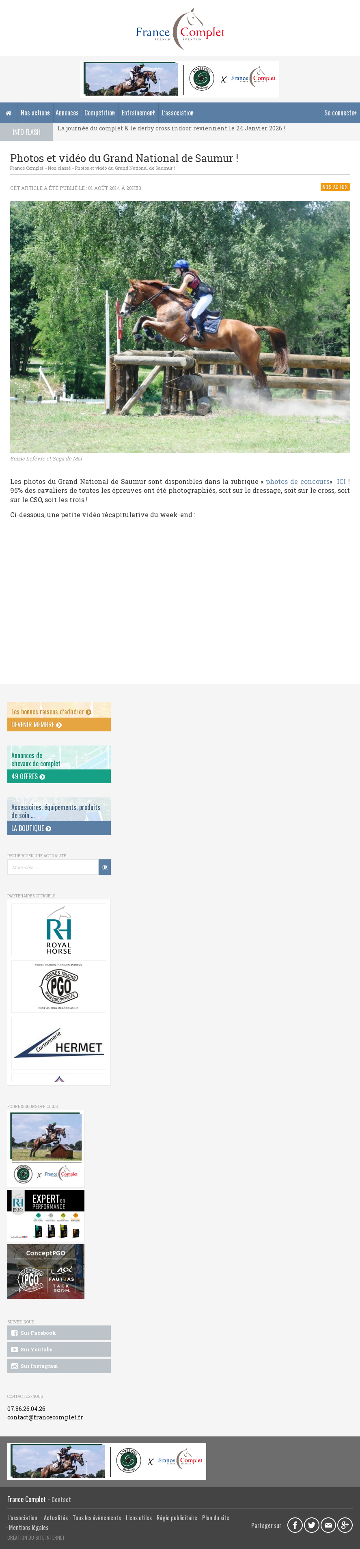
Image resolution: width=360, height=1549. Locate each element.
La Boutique (31, 828)
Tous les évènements (97, 1517)
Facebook (295, 1525)
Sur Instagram (34, 1366)
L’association (178, 112)
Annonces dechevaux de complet (35, 759)
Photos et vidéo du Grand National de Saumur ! (125, 168)
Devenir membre (36, 724)
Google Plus (345, 1525)
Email (328, 1525)
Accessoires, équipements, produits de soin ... (55, 811)
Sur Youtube (31, 1349)
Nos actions (35, 112)
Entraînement (138, 112)
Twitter (311, 1525)
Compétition (99, 112)
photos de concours (298, 481)
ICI (341, 481)
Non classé (59, 168)
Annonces (67, 112)
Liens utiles (139, 1517)
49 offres (28, 776)
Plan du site (215, 1517)
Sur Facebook (33, 1333)
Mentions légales (28, 1527)
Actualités (56, 1517)
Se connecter (340, 112)
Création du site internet (36, 1537)
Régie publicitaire (177, 1517)
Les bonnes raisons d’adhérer (51, 711)
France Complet (26, 168)
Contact (61, 1499)
